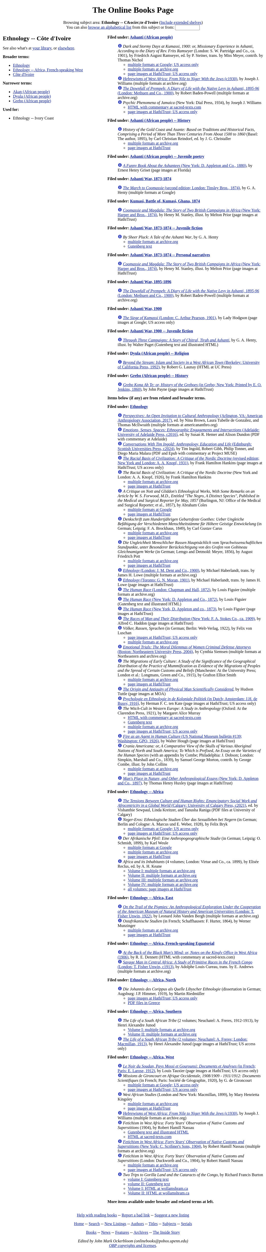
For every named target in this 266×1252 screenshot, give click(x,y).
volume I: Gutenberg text (148, 1179)
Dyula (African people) (32, 96)
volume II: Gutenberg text (149, 1184)
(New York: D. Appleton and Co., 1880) (184, 165)
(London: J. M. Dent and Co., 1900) (161, 570)
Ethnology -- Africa (147, 792)
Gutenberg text (140, 246)
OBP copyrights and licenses (132, 1245)
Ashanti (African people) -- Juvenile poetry (167, 156)
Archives (140, 1232)
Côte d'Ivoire (23, 74)
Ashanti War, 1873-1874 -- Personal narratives (170, 255)
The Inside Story (166, 1232)
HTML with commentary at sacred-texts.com (164, 107)
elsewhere (66, 48)
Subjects (169, 1224)
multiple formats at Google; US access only (163, 64)
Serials (186, 1224)
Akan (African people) (31, 92)
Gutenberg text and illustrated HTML (158, 1132)
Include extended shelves (181, 22)
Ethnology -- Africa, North (153, 980)
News (105, 1232)
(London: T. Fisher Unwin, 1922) (189, 911)
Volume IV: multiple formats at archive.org (163, 884)
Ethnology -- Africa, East (151, 898)
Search (94, 1224)
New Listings (115, 1224)
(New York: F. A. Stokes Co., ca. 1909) (189, 618)
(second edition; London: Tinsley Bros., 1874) (181, 188)
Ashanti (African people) (151, 37)
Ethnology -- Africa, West (152, 1057)
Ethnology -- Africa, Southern (156, 1011)
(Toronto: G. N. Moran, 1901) (156, 580)
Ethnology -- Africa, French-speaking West (48, 70)
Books (91, 1232)
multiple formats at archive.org (153, 69)
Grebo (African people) (32, 101)
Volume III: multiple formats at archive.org (163, 880)
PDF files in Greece (144, 1003)
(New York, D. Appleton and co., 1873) (169, 609)
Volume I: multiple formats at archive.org (161, 871)
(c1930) (180, 79)
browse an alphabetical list (109, 27)
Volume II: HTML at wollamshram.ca (158, 1193)
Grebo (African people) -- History (159, 375)
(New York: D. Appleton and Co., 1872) (170, 599)
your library (42, 48)
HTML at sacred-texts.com (149, 1137)
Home (79, 1224)
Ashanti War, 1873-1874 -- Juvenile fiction (166, 228)
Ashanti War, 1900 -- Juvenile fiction (161, 331)
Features (122, 1232)
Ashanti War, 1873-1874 (150, 179)
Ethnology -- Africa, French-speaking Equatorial (172, 943)
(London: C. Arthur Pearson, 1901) (169, 318)
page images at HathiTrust (149, 148)
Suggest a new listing (171, 1215)
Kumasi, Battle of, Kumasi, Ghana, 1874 (165, 201)
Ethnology (21, 65)
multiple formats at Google (150, 509)
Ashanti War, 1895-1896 (150, 282)
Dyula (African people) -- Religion (159, 353)
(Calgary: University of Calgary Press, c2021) (187, 803)
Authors (137, 1224)
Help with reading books (97, 1215)
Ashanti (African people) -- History (160, 120)
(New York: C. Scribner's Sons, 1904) (181, 1144)
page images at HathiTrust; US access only (162, 74)
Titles (153, 1224)
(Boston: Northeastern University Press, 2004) (184, 649)
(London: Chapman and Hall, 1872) (166, 590)
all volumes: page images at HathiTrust (159, 889)
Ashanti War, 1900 (146, 308)
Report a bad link (136, 1215)
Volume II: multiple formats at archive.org (162, 875)
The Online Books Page (133, 9)
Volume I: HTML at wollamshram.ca (158, 1188)
